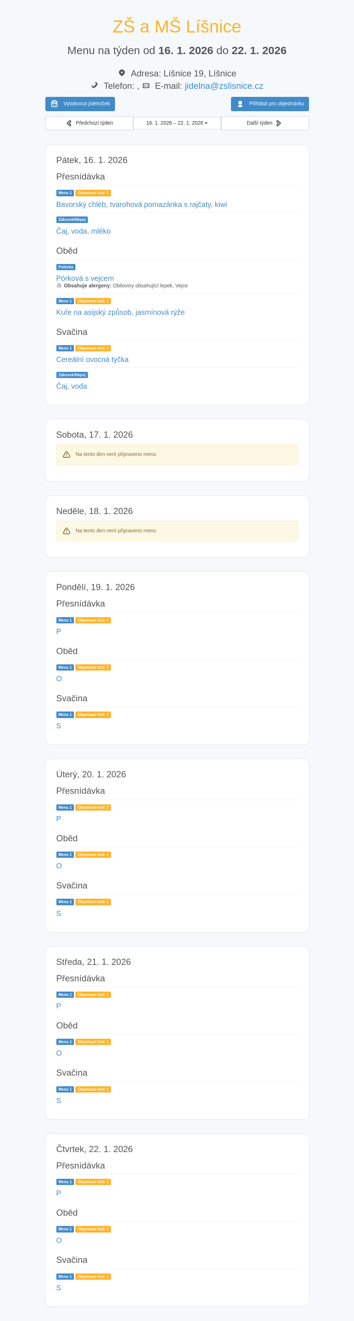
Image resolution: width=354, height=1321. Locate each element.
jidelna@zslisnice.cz (224, 86)
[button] (89, 123)
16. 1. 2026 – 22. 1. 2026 (177, 123)
